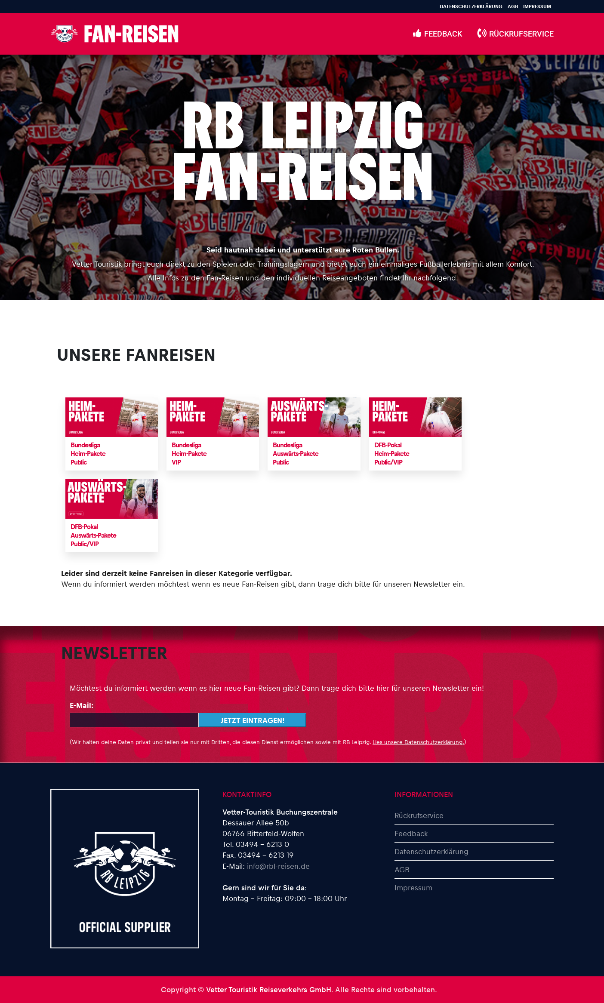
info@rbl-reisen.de (278, 866)
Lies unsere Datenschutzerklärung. (418, 741)
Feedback (411, 833)
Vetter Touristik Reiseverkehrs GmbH (268, 989)
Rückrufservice (419, 815)
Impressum (537, 6)
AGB (513, 6)
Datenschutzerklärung (471, 6)
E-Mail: (81, 705)
